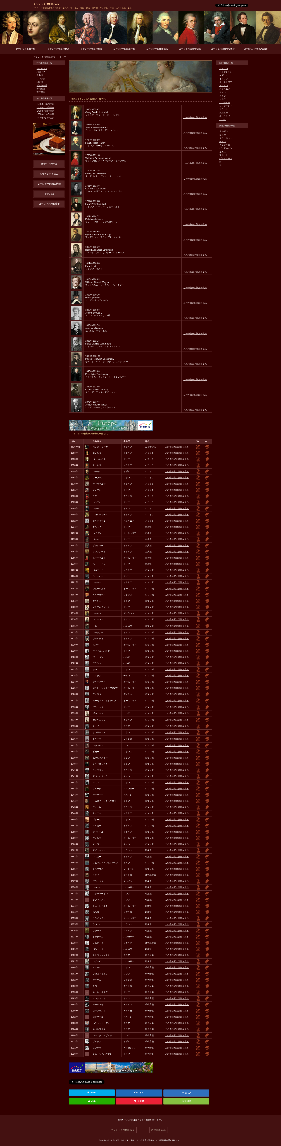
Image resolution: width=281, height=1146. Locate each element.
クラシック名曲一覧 (25, 49)
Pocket (139, 1101)
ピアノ (222, 152)
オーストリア (225, 82)
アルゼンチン (225, 72)
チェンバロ (224, 145)
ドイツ (222, 96)
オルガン (223, 131)
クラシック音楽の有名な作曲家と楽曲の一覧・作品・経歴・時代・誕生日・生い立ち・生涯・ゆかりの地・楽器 (82, 8)
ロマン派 (41, 79)
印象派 (40, 82)
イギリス (223, 75)
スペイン (223, 85)
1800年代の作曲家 (45, 114)
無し (221, 165)
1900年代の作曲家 (45, 118)
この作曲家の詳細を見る (195, 117)
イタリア (223, 79)
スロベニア (224, 89)
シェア (139, 1093)
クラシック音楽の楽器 (91, 49)
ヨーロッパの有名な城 (190, 49)
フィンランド (225, 106)
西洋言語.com (158, 1130)
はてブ (188, 1093)
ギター (222, 135)
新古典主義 (42, 85)
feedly (186, 1101)
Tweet (91, 1092)
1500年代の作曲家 (45, 104)
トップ (63, 57)
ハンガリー (224, 102)
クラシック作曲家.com (46, 4)
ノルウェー (224, 99)
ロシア (222, 119)
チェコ (222, 92)
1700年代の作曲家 (45, 111)
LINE (92, 1101)
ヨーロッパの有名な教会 (223, 49)
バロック (41, 72)
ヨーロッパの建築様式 (157, 49)
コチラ (138, 1120)
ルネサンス (42, 68)
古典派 (40, 75)
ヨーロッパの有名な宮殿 (255, 49)
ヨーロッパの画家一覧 (124, 49)
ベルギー (223, 113)
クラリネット (225, 138)
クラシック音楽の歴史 (58, 49)
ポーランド (224, 116)
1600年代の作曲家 (45, 107)
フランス (223, 109)
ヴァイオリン (225, 158)
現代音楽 (41, 92)
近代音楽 (41, 89)
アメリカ (223, 68)
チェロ (222, 141)
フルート (223, 155)
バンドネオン (225, 148)
